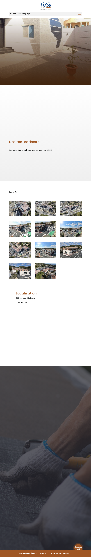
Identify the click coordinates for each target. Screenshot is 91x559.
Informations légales (60, 553)
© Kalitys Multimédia (28, 553)
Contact (44, 553)
